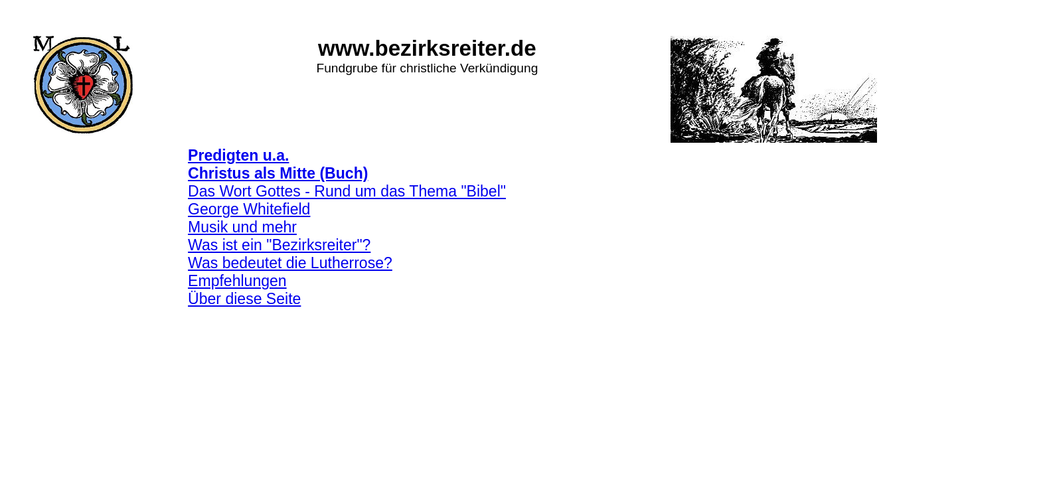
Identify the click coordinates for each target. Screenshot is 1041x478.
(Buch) (341, 173)
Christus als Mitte (251, 173)
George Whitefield (249, 209)
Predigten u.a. (238, 155)
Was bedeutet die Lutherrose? (290, 263)
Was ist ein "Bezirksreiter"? (279, 245)
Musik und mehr (242, 227)
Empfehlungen (237, 280)
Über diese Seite (244, 298)
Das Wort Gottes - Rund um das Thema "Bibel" (347, 191)
